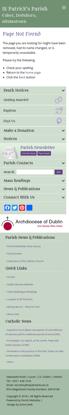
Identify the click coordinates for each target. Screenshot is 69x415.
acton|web (26, 404)
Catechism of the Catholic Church (25, 261)
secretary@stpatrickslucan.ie (31, 385)
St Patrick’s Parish (24, 15)
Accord (11, 277)
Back (22, 77)
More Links (13, 314)
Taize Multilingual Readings (22, 292)
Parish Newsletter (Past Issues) (24, 246)
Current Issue (29, 153)
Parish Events (14, 253)
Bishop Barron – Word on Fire (23, 307)
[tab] (33, 90)
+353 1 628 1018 (21, 381)
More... (11, 361)
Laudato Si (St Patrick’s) (19, 299)
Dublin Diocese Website (20, 284)
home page (33, 72)
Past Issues (44, 153)
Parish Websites (30, 400)
